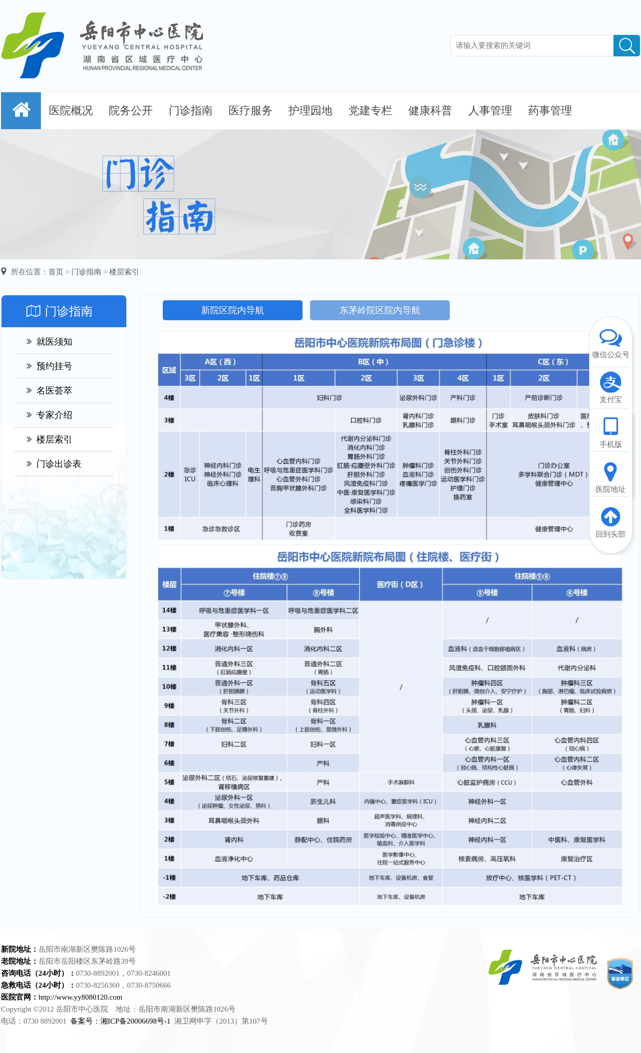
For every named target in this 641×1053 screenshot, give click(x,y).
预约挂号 (49, 366)
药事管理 (550, 110)
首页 (55, 272)
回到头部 (611, 521)
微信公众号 (611, 342)
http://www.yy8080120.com (80, 997)
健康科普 (430, 110)
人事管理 (490, 110)
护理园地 (310, 110)
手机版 (611, 432)
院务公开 (131, 110)
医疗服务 (251, 110)
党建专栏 (370, 110)
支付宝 (611, 387)
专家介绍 (49, 415)
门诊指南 (191, 110)
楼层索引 (124, 272)
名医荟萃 (49, 391)
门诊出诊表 (53, 464)
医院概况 (71, 110)
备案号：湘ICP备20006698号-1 (120, 1021)
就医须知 (49, 342)
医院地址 (611, 476)
